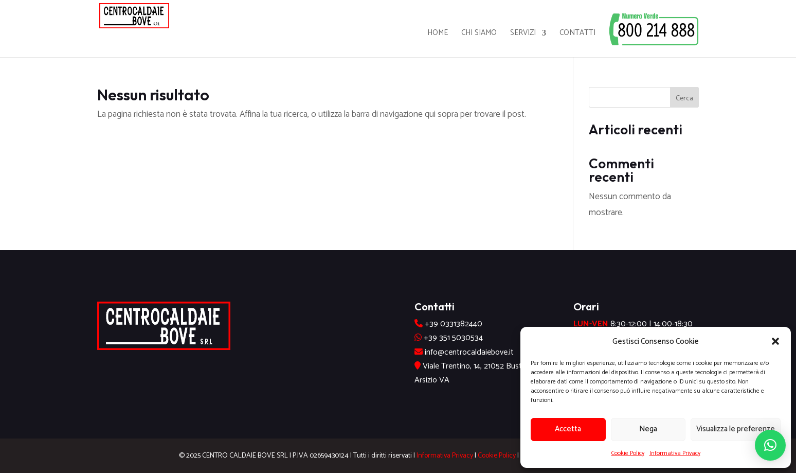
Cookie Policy (627, 453)
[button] (775, 341)
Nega (648, 429)
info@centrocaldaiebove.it (469, 352)
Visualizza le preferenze (735, 429)
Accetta (568, 429)
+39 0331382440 (453, 324)
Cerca (684, 98)
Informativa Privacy (674, 453)
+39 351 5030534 (453, 338)
